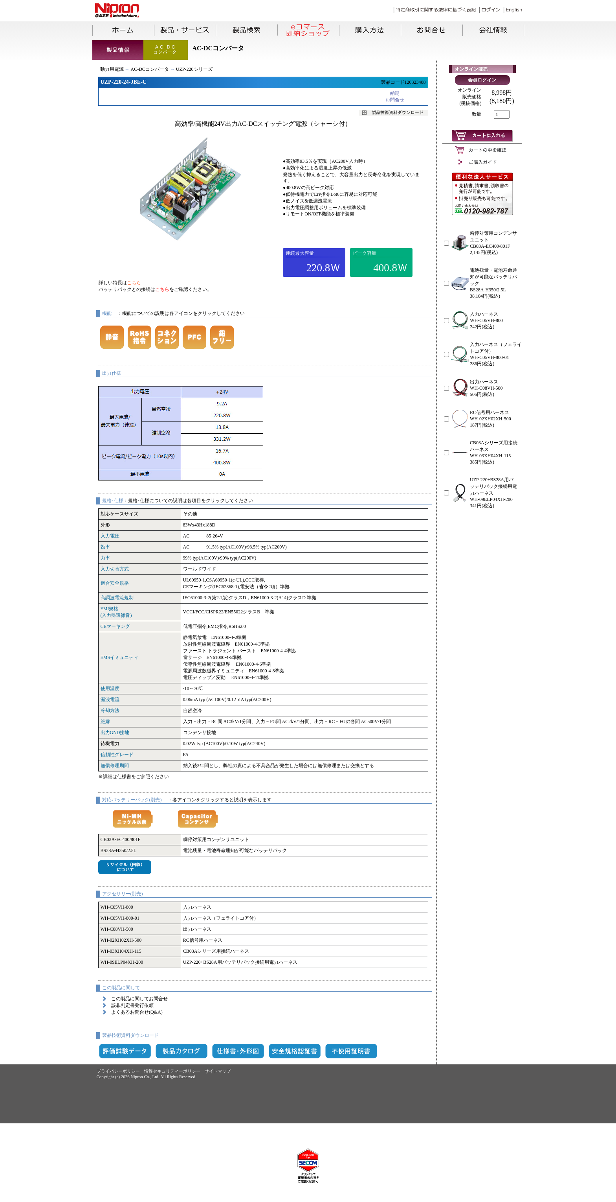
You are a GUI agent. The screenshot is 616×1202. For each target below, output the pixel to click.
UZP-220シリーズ (194, 69)
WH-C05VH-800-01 (120, 918)
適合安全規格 (115, 583)
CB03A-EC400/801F (121, 839)
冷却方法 (110, 710)
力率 (105, 558)
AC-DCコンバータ (150, 69)
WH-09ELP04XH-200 (122, 962)
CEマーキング (115, 626)
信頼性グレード (117, 754)
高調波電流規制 (117, 597)
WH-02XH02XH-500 (121, 940)
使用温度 (110, 688)
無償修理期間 (115, 765)
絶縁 (105, 721)
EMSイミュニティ (120, 657)
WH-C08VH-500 (117, 929)
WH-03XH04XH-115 (121, 951)
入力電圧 (110, 536)
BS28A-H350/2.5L (119, 850)
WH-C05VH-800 (117, 907)
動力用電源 (112, 69)
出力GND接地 (115, 732)
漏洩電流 (110, 699)
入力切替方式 (115, 569)
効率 (105, 547)
